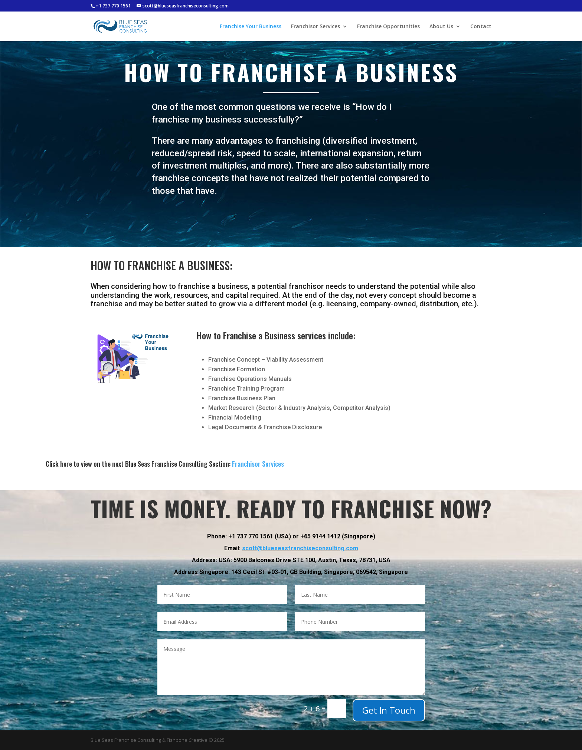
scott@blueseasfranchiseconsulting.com (300, 534)
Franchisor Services (315, 27)
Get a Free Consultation (291, 214)
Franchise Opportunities (388, 27)
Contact (480, 27)
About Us (441, 27)
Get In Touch (388, 710)
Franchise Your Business (250, 27)
